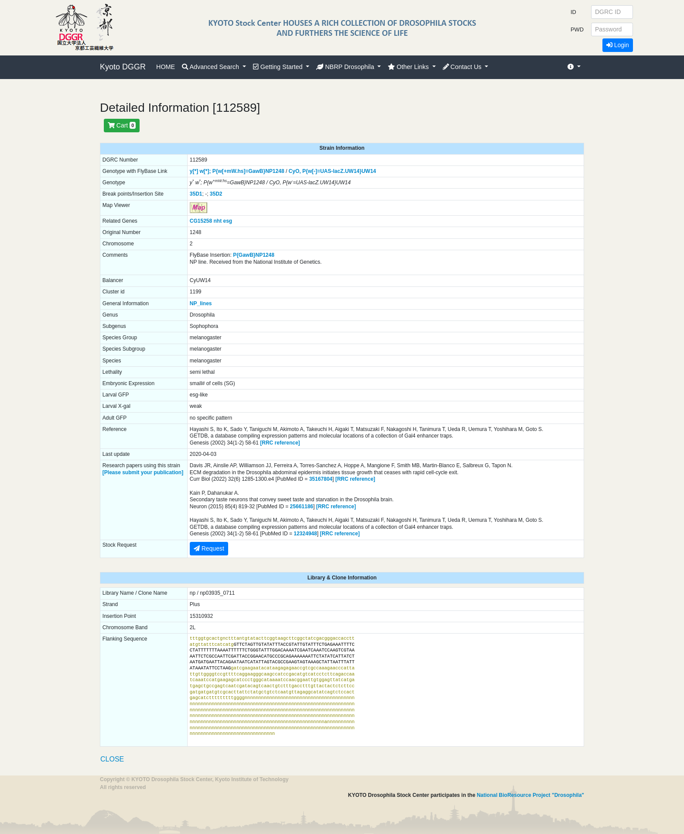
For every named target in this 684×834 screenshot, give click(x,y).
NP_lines (201, 303)
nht (218, 221)
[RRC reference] (280, 443)
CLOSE (112, 759)
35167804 (320, 479)
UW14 (369, 171)
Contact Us (463, 66)
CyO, (295, 171)
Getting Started (278, 66)
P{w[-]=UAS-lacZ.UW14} (332, 171)
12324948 (305, 534)
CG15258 (201, 221)
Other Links (409, 66)
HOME (165, 66)
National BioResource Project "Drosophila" (530, 795)
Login (617, 44)
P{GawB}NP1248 (253, 255)
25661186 (301, 506)
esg (228, 221)
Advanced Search (211, 66)
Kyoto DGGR (123, 66)
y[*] (194, 171)
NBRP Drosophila (346, 66)
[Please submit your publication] (143, 472)
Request (209, 548)
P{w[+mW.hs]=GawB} (238, 171)
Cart (122, 125)
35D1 (196, 194)
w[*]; (205, 171)
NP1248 (274, 171)
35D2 (216, 194)
